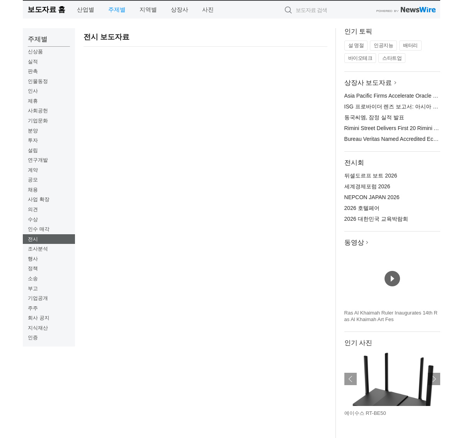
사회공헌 (38, 110)
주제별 (117, 9)
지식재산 (38, 328)
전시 (33, 239)
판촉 (33, 71)
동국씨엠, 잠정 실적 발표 (374, 117)
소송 (33, 278)
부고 (33, 288)
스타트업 (392, 58)
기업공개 (38, 298)
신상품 (35, 51)
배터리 (410, 45)
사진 (208, 9)
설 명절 (356, 45)
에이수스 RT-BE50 (365, 413)
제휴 (33, 101)
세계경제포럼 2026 (367, 186)
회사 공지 (38, 318)
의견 (33, 209)
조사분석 (38, 249)
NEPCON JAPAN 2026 (372, 197)
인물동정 (38, 81)
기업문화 (38, 120)
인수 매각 (38, 229)
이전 (350, 379)
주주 (33, 308)
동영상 (354, 242)
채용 (33, 190)
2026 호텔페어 (362, 208)
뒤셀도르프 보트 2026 (370, 175)
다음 (434, 379)
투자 (33, 140)
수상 (33, 219)
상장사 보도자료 (368, 82)
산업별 (85, 9)
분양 (33, 131)
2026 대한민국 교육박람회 (376, 219)
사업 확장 (38, 199)
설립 (33, 150)
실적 (33, 61)
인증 (33, 337)
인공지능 (383, 45)
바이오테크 (360, 58)
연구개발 (38, 160)
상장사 (179, 9)
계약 (33, 170)
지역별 (148, 9)
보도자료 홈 (46, 9)
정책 (33, 268)
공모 (33, 180)
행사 (33, 259)
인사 (33, 91)
